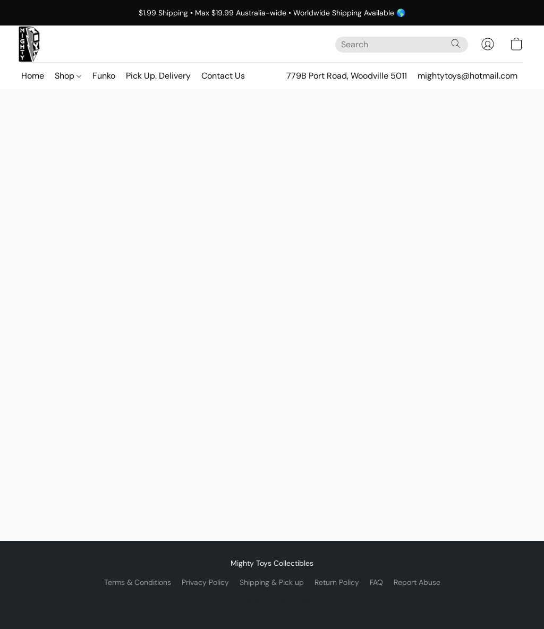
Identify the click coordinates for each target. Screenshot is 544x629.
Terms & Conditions (137, 582)
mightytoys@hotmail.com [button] (467, 75)
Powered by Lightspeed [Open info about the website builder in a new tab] (272, 600)
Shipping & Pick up (272, 582)
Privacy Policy (205, 582)
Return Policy (336, 582)
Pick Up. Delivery (158, 75)
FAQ (376, 582)
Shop (68, 75)
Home (32, 75)
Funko (103, 75)
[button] (29, 44)
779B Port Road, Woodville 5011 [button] (346, 75)
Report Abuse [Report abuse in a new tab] (417, 582)
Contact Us (223, 75)
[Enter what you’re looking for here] (401, 45)
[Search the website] (456, 43)
